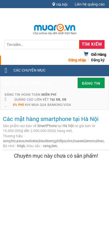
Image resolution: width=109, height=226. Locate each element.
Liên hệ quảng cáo (90, 4)
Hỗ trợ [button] (94, 16)
